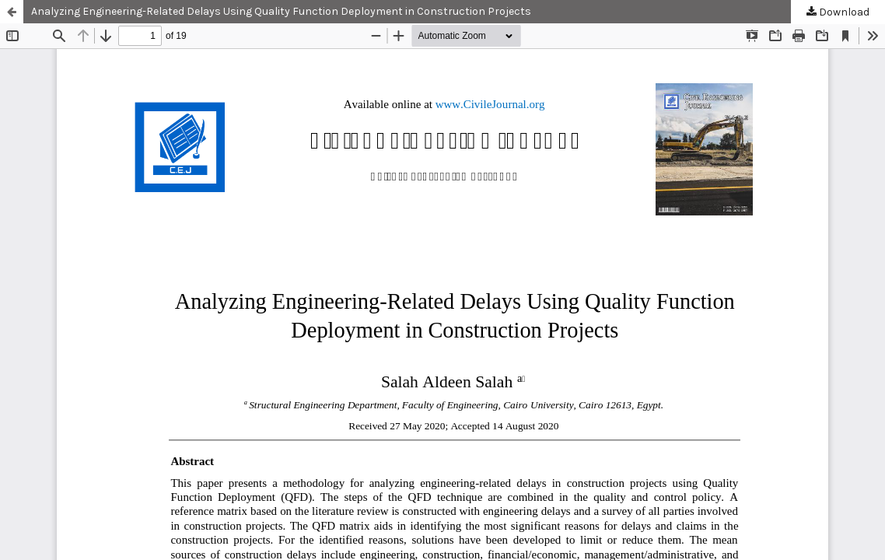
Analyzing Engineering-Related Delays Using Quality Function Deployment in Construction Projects (281, 11)
